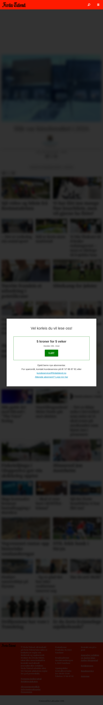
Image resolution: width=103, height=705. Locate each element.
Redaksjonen (87, 666)
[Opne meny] (98, 5)
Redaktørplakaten (29, 681)
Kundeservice (87, 671)
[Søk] (89, 4)
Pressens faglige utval (31, 679)
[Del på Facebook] (47, 156)
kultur (69, 167)
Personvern (26, 692)
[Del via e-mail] (56, 156)
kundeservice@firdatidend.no (51, 373)
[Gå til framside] (14, 4)
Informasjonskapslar (31, 689)
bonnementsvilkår (31, 687)
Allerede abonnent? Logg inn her (51, 377)
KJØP (51, 353)
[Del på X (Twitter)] (51, 156)
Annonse (85, 676)
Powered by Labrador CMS (51, 701)
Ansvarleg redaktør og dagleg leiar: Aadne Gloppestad (90, 658)
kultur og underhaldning (45, 167)
